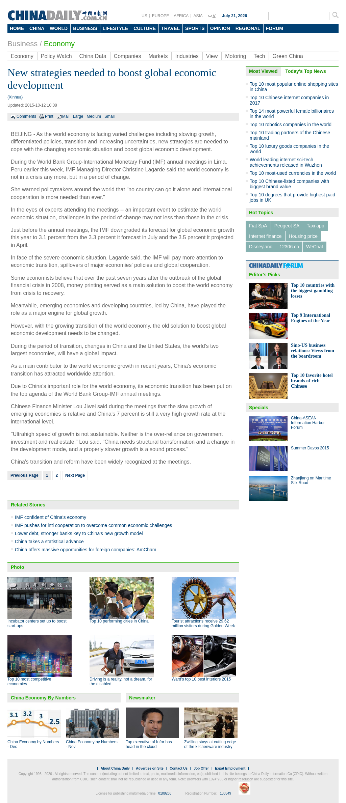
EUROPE (160, 15)
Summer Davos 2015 (310, 448)
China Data (92, 56)
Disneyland (260, 246)
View (212, 56)
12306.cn (289, 246)
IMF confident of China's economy (50, 517)
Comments (26, 116)
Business (22, 43)
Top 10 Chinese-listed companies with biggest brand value (289, 183)
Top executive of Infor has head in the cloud (149, 744)
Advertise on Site (150, 768)
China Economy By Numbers (43, 697)
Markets (158, 56)
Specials (258, 407)
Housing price (303, 236)
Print (49, 116)
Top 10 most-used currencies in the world (293, 173)
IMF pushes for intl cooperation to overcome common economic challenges (93, 525)
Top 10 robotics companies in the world (290, 124)
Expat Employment (230, 768)
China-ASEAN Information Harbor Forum (308, 423)
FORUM (274, 28)
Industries (186, 56)
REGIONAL (248, 28)
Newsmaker (142, 697)
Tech (259, 56)
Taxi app (315, 225)
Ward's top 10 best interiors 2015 (201, 679)
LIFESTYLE (115, 28)
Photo (17, 567)
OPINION (220, 28)
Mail (66, 116)
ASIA (197, 15)
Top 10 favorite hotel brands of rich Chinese (312, 381)
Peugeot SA (287, 225)
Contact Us (179, 768)
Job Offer (201, 768)
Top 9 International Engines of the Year (310, 318)
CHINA (36, 28)
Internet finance (265, 236)
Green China (287, 56)
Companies (127, 56)
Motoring (235, 56)
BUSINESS (85, 28)
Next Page (75, 475)
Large (78, 116)
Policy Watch (56, 56)
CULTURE (144, 28)
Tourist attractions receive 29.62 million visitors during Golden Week (203, 623)
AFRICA (181, 15)
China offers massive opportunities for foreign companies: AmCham (85, 549)
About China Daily (115, 768)
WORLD (59, 28)
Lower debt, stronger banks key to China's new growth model (79, 533)
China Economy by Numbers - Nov (92, 744)
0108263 (164, 793)
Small (109, 116)
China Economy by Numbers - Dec (33, 744)
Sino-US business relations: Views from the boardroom (312, 351)
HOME (17, 28)
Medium (93, 116)
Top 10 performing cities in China (119, 621)
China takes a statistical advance (49, 541)
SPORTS (195, 28)
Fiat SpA (258, 225)
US (144, 15)
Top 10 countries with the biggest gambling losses (313, 291)
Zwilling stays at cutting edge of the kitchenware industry (210, 744)
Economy (59, 43)
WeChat (314, 246)
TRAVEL (170, 28)
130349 (225, 793)
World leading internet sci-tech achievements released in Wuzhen (286, 162)
